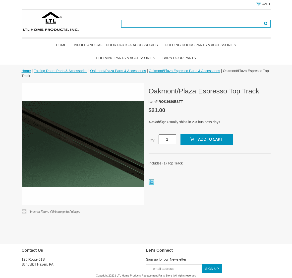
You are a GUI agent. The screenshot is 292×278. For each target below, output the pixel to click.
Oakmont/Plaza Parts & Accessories (118, 71)
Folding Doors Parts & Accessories (200, 45)
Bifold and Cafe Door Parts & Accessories (116, 45)
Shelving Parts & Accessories (125, 58)
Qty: (152, 140)
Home (61, 45)
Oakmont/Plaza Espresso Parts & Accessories (184, 71)
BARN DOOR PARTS (179, 58)
